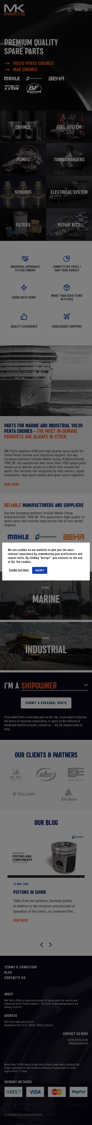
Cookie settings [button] (19, 570)
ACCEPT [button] (39, 570)
